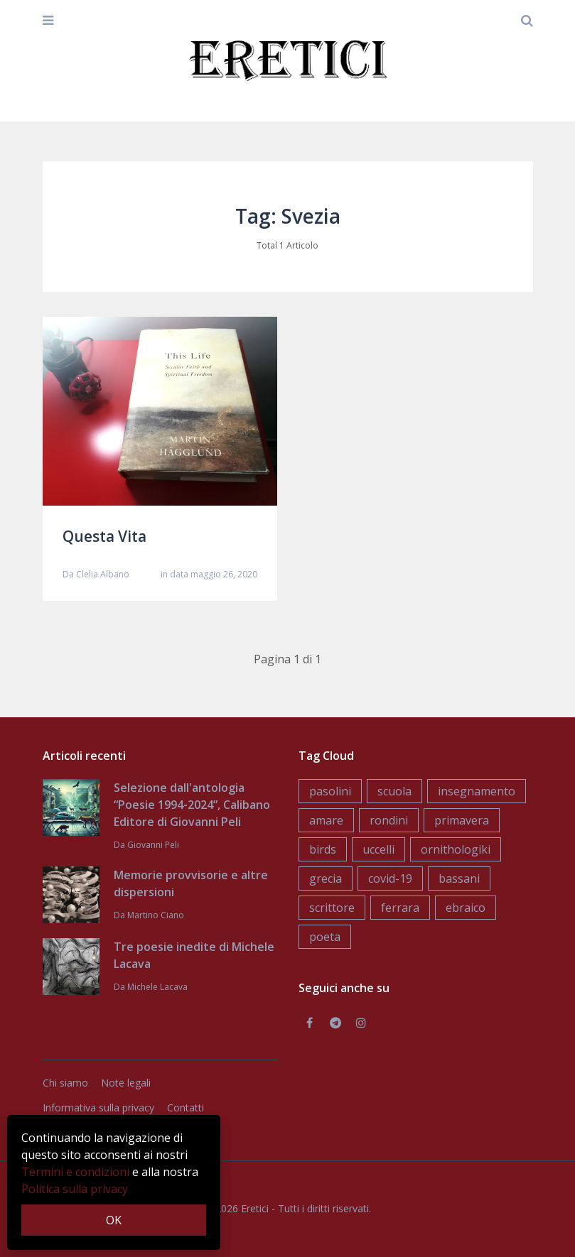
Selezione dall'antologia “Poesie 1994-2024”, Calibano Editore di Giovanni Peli (192, 804)
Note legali (126, 1082)
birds (322, 849)
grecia (325, 878)
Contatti (185, 1107)
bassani (459, 878)
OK (114, 1220)
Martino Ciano (155, 915)
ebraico (465, 907)
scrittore (332, 907)
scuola (394, 791)
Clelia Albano (102, 574)
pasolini (330, 791)
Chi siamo (65, 1082)
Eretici (255, 1208)
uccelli (378, 849)
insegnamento (476, 791)
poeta (324, 937)
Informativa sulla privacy (98, 1107)
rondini (389, 820)
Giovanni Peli (153, 845)
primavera (461, 820)
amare (326, 820)
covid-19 (390, 878)
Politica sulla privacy (74, 1189)
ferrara (400, 907)
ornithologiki (455, 849)
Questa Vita (104, 536)
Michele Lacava (157, 987)
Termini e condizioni (75, 1172)
